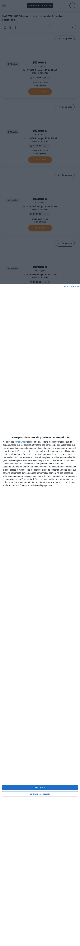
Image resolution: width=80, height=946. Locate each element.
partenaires (20, 442)
